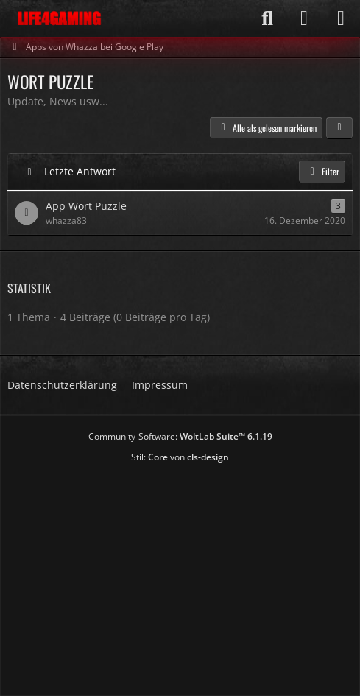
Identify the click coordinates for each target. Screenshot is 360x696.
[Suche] (267, 18)
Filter (322, 171)
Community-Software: (180, 436)
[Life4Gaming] (59, 18)
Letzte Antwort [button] (80, 171)
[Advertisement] (183, 574)
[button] (339, 128)
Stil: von (180, 457)
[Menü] (341, 18)
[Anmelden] (304, 18)
